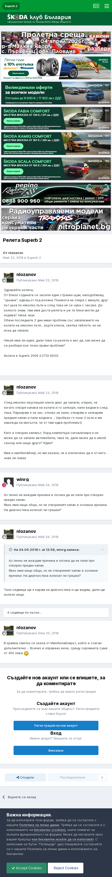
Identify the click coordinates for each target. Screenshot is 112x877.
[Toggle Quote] (11, 550)
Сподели (25, 777)
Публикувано (37, 280)
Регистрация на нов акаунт (56, 725)
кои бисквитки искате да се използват (63, 839)
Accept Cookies (27, 868)
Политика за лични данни (39, 825)
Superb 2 (34, 258)
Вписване (56, 750)
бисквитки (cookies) (49, 830)
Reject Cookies (65, 868)
